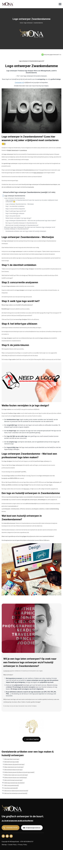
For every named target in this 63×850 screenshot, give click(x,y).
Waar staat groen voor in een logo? (14, 767)
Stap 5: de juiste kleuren (13, 216)
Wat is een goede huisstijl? (11, 785)
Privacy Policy (22, 844)
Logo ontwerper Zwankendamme (14, 196)
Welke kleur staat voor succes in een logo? (16, 775)
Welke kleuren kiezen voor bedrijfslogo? (15, 777)
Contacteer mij (19, 82)
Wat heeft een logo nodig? (11, 761)
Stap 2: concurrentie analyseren (15, 209)
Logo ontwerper (28, 22)
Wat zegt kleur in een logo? (11, 759)
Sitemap (4, 844)
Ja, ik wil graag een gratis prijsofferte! (17, 821)
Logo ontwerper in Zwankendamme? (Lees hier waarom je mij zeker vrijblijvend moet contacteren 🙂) (32, 200)
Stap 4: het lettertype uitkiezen (15, 213)
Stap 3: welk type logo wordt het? (16, 211)
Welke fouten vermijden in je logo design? (18, 218)
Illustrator (26, 488)
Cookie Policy (12, 844)
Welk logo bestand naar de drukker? (14, 782)
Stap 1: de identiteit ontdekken (15, 206)
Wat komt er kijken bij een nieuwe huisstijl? (16, 790)
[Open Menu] (60, 4)
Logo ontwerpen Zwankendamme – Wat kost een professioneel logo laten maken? (31, 220)
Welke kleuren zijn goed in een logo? (14, 764)
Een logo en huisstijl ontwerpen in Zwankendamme (21, 223)
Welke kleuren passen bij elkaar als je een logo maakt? (19, 772)
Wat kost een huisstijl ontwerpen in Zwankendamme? (22, 225)
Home (21, 22)
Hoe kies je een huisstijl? (11, 788)
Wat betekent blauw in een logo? (13, 769)
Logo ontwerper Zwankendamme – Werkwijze (20, 204)
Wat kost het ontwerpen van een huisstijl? (15, 793)
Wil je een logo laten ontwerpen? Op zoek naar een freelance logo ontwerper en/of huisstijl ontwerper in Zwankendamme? (29, 228)
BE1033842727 (28, 841)
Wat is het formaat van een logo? (13, 780)
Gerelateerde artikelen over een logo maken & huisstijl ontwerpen (26, 231)
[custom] (3, 836)
